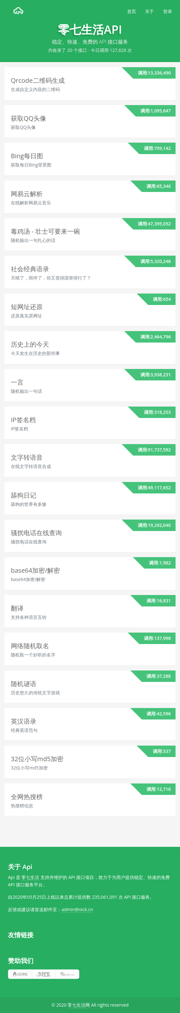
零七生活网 (79, 1005)
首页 (131, 11)
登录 (167, 11)
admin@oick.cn (77, 909)
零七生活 (30, 877)
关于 (149, 11)
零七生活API (90, 29)
